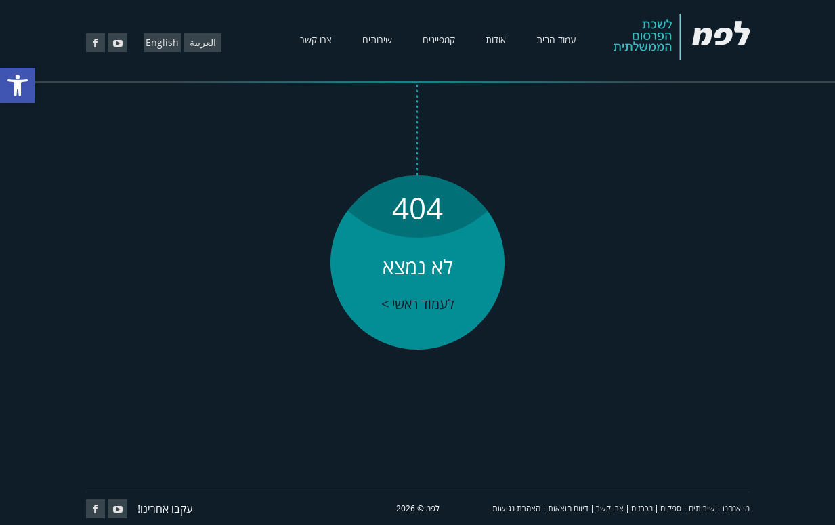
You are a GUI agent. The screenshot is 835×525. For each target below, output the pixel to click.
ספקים (670, 508)
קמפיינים (439, 39)
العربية (203, 42)
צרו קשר (316, 39)
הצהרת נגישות (516, 508)
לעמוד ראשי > (417, 304)
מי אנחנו (736, 508)
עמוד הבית (556, 39)
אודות (496, 39)
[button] (17, 85)
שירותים (377, 39)
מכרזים (642, 508)
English (162, 42)
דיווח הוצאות (568, 508)
